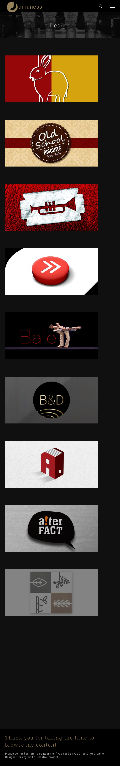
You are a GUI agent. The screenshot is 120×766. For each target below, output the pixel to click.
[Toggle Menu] (112, 6)
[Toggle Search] (100, 6)
